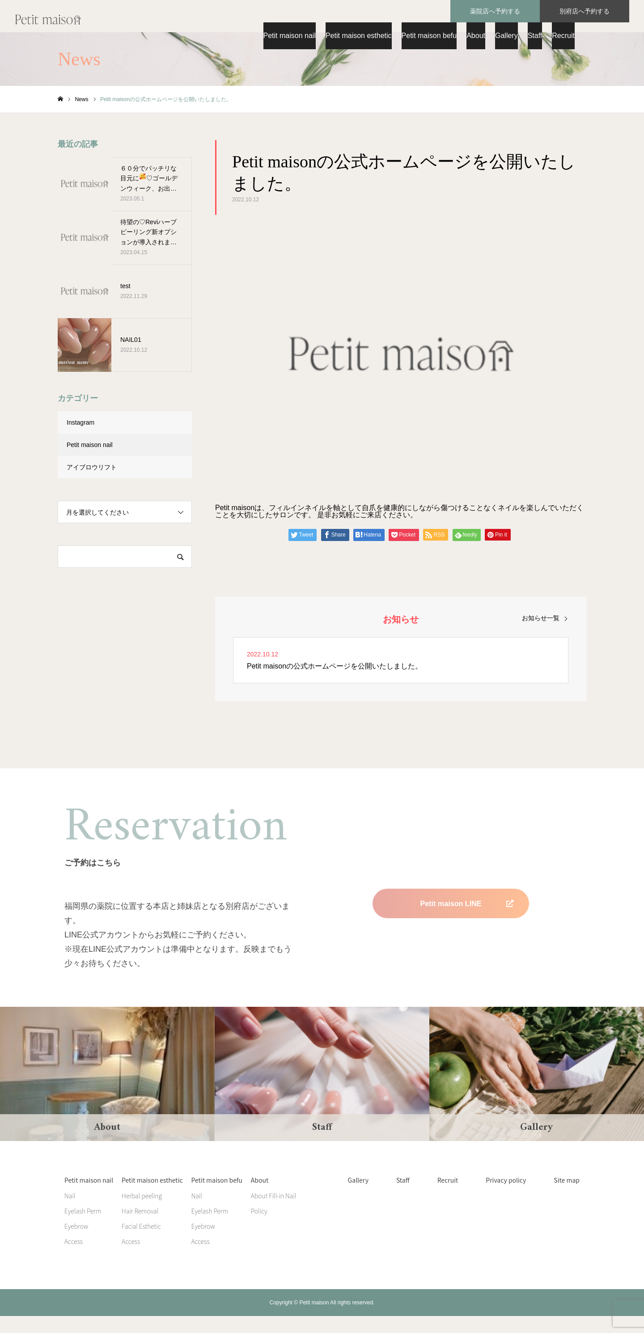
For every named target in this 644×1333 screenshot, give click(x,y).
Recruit (563, 35)
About (475, 35)
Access (73, 1258)
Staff (535, 35)
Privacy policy (506, 1196)
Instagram (80, 439)
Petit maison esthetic (359, 35)
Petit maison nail (289, 35)
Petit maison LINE (450, 920)
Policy (259, 1227)
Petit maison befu (429, 35)
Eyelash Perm (83, 1227)
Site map (567, 1196)
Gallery (506, 35)
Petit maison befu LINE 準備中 (451, 950)
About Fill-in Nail (274, 1212)
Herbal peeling (142, 1212)
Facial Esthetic (141, 1243)
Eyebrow (76, 1243)
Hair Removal (140, 1227)
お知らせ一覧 (540, 635)
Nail (69, 1212)
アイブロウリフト (92, 484)
